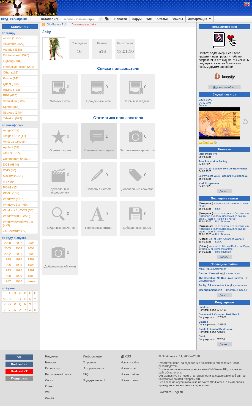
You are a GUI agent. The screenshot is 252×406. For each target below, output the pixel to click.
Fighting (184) (12, 61)
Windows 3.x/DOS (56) (18, 210)
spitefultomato (223, 251)
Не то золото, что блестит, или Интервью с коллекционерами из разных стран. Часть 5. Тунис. (224, 229)
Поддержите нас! (94, 380)
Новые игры (128, 368)
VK (19, 357)
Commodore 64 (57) (16, 159)
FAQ (85, 374)
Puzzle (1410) (12, 78)
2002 (7, 254)
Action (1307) (12, 38)
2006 (31, 243)
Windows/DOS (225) (16, 216)
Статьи (162, 19)
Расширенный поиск (58, 374)
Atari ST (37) (11, 153)
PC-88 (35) (10, 187)
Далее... (224, 191)
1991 (31, 270)
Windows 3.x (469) (15, 204)
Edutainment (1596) (16, 55)
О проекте (89, 362)
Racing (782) (11, 89)
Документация (217, 268)
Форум (137, 19)
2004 (18, 248)
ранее (31, 281)
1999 (7, 259)
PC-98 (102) (11, 193)
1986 (18, 281)
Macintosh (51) (13, 176)
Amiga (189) (11, 130)
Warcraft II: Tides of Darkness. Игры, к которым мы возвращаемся (224, 247)
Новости (120, 19)
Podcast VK (19, 364)
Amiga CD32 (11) (14, 136)
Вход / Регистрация (14, 19)
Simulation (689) (14, 101)
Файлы (178, 19)
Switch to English (171, 392)
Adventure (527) (13, 44)
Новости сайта (130, 362)
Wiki (149, 19)
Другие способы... (224, 87)
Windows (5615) (14, 199)
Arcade (203, 105)
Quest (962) (11, 84)
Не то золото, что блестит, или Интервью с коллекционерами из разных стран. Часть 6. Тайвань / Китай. (224, 216)
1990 (7, 276)
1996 (7, 265)
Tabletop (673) (12, 118)
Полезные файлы (236, 290)
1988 (31, 276)
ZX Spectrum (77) (15, 231)
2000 (31, 254)
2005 (7, 248)
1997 (31, 259)
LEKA (218, 241)
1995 (18, 265)
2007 (18, 243)
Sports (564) (11, 107)
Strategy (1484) (13, 112)
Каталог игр (49, 19)
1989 (18, 276)
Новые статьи (129, 380)
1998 (18, 259)
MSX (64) (9, 181)
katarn (218, 208)
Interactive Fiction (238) (18, 66)
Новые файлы (130, 374)
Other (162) (10, 72)
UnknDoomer (222, 221)
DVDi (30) (9, 170)
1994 (31, 265)
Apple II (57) (11, 147)
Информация (199, 19)
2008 (7, 243)
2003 (31, 248)
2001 (18, 254)
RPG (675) (10, 95)
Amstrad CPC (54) (15, 141)
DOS (201, 102)
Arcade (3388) (12, 49)
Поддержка (19, 378)
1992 (18, 270)
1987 (7, 281)
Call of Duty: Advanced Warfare (226, 238)
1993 (7, 270)
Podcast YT (19, 371)
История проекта (93, 368)
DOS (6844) (11, 164)
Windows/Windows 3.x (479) (18, 223)
